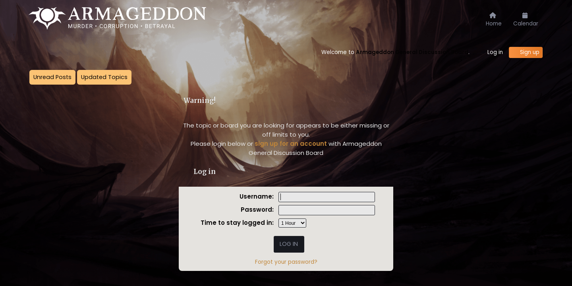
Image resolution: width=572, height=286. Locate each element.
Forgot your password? (286, 262)
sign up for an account (291, 143)
